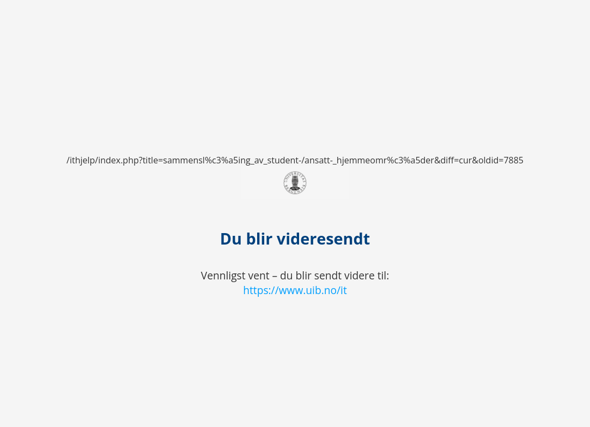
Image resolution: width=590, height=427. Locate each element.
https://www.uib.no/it (295, 290)
